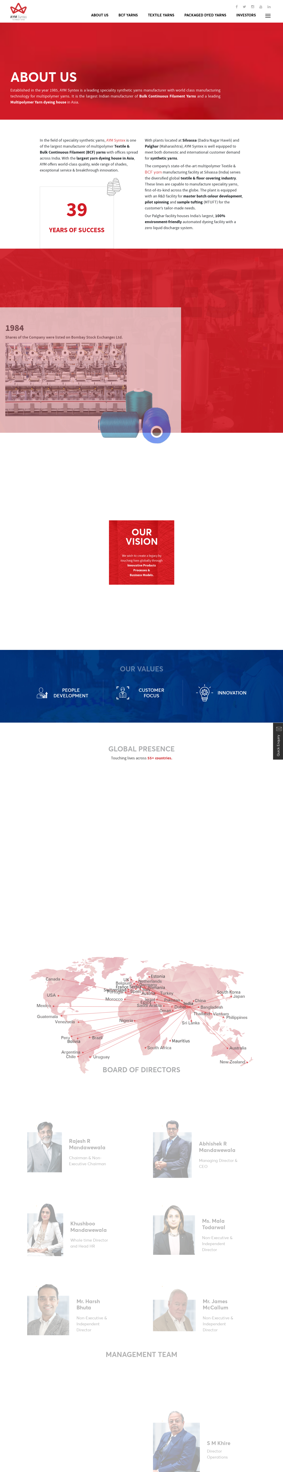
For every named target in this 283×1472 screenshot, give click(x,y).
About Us (99, 15)
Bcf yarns (128, 15)
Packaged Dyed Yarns (205, 15)
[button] (268, 16)
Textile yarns (161, 15)
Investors (246, 15)
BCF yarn (153, 172)
